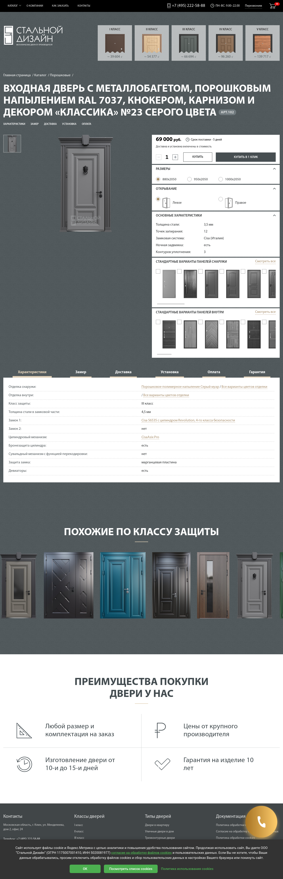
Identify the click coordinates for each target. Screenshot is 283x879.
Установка (69, 124)
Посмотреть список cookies (130, 869)
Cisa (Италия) (214, 238)
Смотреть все (265, 261)
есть (207, 245)
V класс (262, 29)
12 (205, 231)
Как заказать (60, 6)
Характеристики (14, 124)
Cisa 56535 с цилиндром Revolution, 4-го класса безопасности (188, 422)
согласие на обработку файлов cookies (141, 853)
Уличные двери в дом (159, 833)
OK (85, 869)
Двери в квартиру (157, 827)
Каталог (13, 6)
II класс (152, 29)
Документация (230, 818)
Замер (35, 124)
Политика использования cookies (187, 869)
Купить (197, 157)
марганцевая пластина (159, 464)
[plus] (175, 157)
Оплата (86, 124)
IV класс (225, 29)
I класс (114, 29)
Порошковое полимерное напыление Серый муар (180, 389)
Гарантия (257, 374)
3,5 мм (208, 224)
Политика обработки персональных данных (245, 827)
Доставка (50, 124)
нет (144, 431)
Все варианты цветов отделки (244, 389)
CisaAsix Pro (150, 439)
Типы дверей (158, 818)
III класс (188, 29)
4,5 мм (146, 414)
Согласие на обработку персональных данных (247, 833)
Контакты (84, 6)
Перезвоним (253, 6)
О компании (35, 6)
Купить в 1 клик (246, 157)
